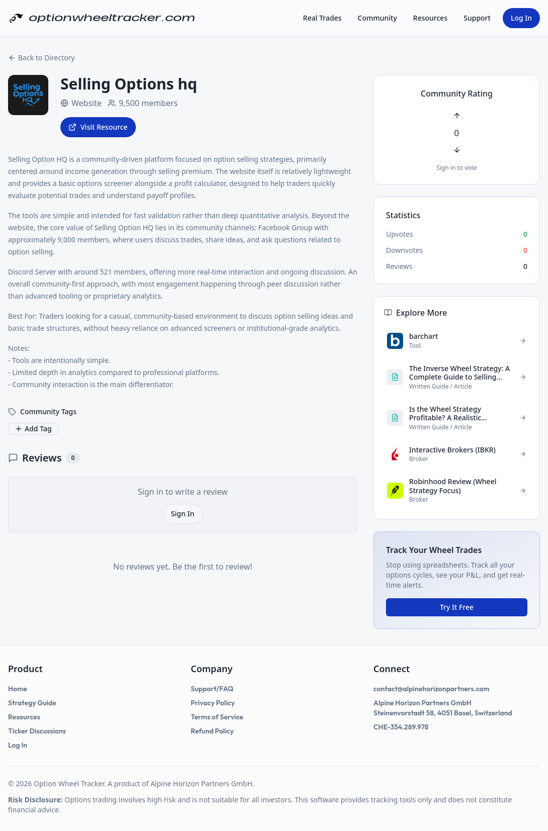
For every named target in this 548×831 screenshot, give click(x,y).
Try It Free (457, 607)
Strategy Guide (32, 702)
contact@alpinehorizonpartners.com (431, 688)
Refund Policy (212, 730)
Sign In (182, 513)
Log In (521, 18)
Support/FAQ (212, 688)
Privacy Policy (213, 702)
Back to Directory (41, 57)
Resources (430, 18)
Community (377, 18)
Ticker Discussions (37, 730)
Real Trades (322, 18)
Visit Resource (98, 127)
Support (477, 18)
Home (17, 688)
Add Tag (33, 428)
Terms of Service (217, 716)
